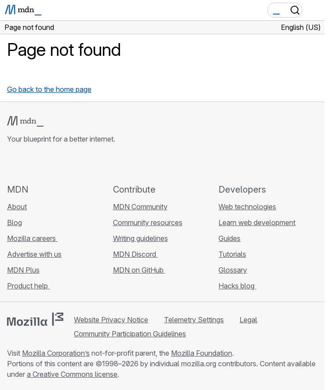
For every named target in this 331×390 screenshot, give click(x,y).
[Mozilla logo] (35, 319)
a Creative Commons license (72, 374)
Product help (28, 285)
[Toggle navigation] (314, 10)
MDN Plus (23, 270)
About (17, 206)
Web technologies (247, 206)
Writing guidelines (140, 238)
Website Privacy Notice (111, 319)
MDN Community (140, 206)
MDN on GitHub (139, 270)
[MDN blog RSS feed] (75, 163)
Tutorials (232, 254)
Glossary (232, 270)
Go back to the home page (49, 89)
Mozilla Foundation (201, 353)
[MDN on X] (44, 163)
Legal (248, 319)
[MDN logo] (25, 121)
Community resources (147, 222)
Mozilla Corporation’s (56, 353)
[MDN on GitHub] (12, 163)
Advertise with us (34, 254)
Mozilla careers (32, 238)
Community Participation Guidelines (130, 333)
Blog (14, 222)
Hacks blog (237, 285)
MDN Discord (135, 254)
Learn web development (256, 222)
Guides (229, 238)
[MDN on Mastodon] (60, 163)
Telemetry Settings (194, 319)
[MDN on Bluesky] (28, 163)
